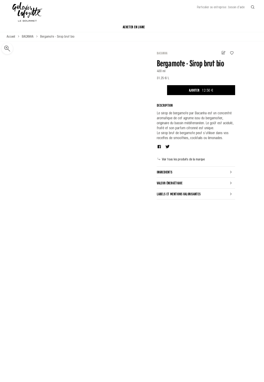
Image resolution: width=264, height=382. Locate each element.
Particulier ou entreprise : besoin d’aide (221, 7)
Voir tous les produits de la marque (181, 159)
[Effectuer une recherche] (252, 7)
